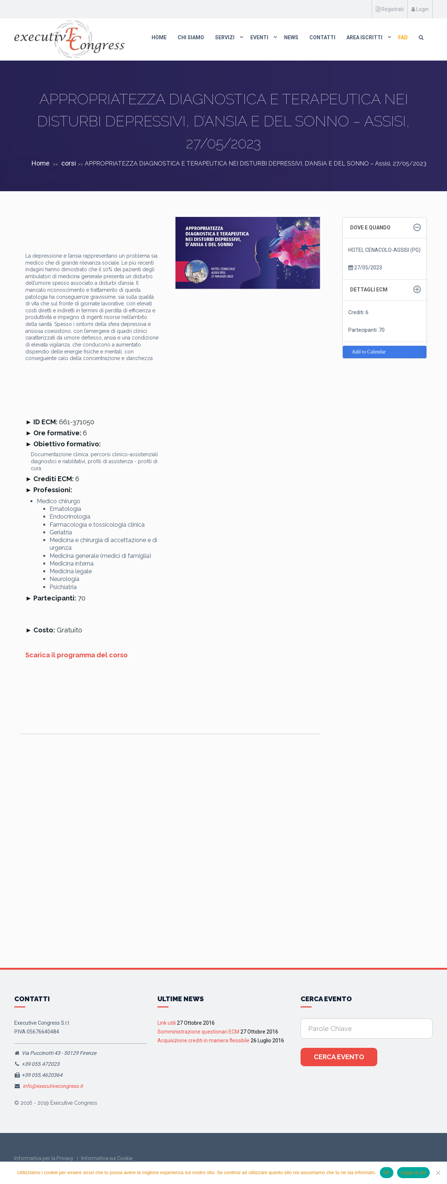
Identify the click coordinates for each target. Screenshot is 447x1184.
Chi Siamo (191, 37)
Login (420, 9)
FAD (403, 37)
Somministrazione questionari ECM (198, 1032)
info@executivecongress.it (53, 1086)
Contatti (322, 37)
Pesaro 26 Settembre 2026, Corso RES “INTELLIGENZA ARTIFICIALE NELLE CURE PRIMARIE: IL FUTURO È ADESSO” (167, 858)
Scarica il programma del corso (76, 655)
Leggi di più (413, 1172)
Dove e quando (370, 227)
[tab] (385, 228)
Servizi (225, 37)
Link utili (166, 1023)
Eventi (259, 37)
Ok (387, 1172)
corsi (68, 163)
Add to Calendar (369, 352)
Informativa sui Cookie (107, 1158)
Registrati (390, 9)
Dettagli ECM (369, 290)
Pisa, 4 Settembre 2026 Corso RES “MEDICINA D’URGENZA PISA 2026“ (57, 858)
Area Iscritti (364, 37)
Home (159, 37)
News (291, 37)
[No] (437, 1172)
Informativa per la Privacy (43, 1158)
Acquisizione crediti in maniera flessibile (203, 1040)
